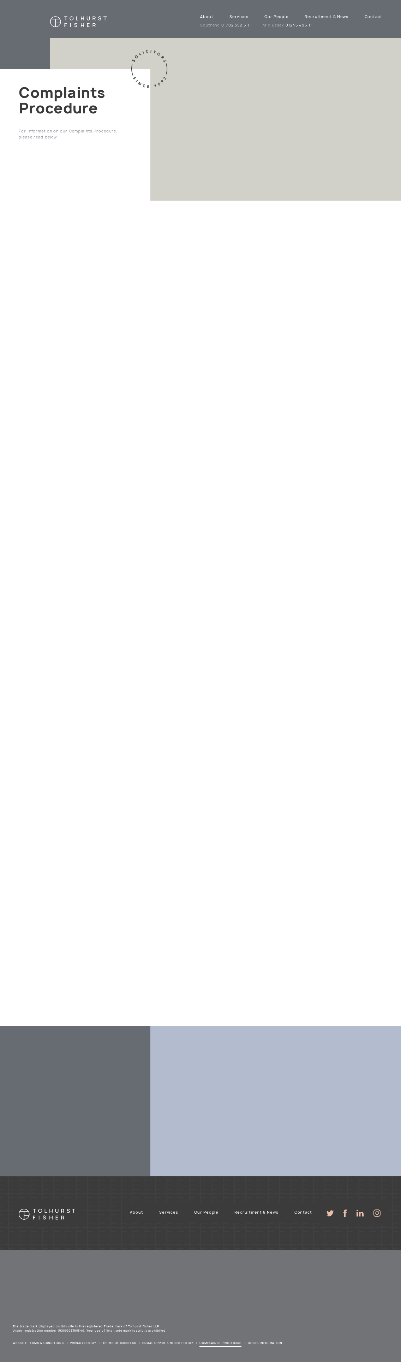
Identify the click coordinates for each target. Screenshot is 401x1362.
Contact (373, 16)
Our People (276, 16)
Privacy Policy (83, 1343)
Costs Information (265, 1343)
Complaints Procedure (220, 1343)
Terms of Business (119, 1343)
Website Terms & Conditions (38, 1343)
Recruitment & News (326, 16)
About (206, 16)
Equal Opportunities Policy (167, 1343)
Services (239, 16)
